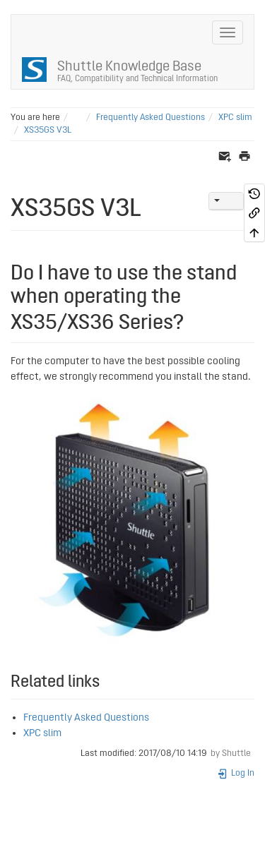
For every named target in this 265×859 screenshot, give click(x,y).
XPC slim (235, 117)
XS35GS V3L (47, 130)
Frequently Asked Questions (150, 117)
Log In (235, 773)
